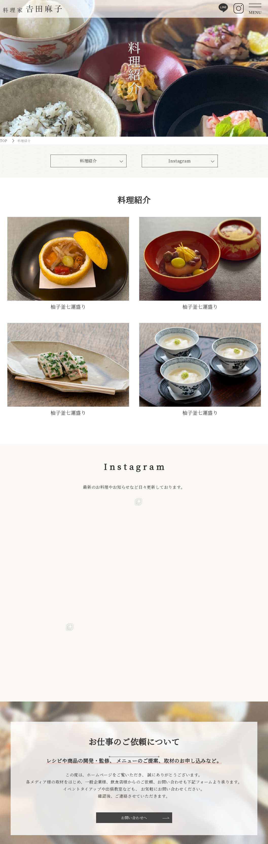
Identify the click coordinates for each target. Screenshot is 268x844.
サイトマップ (223, 808)
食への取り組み (107, 808)
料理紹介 (88, 161)
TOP (3, 140)
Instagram (179, 161)
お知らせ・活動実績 (188, 808)
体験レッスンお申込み (146, 813)
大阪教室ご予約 (141, 819)
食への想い (66, 813)
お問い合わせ (183, 813)
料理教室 (136, 808)
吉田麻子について (71, 808)
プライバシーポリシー (230, 813)
